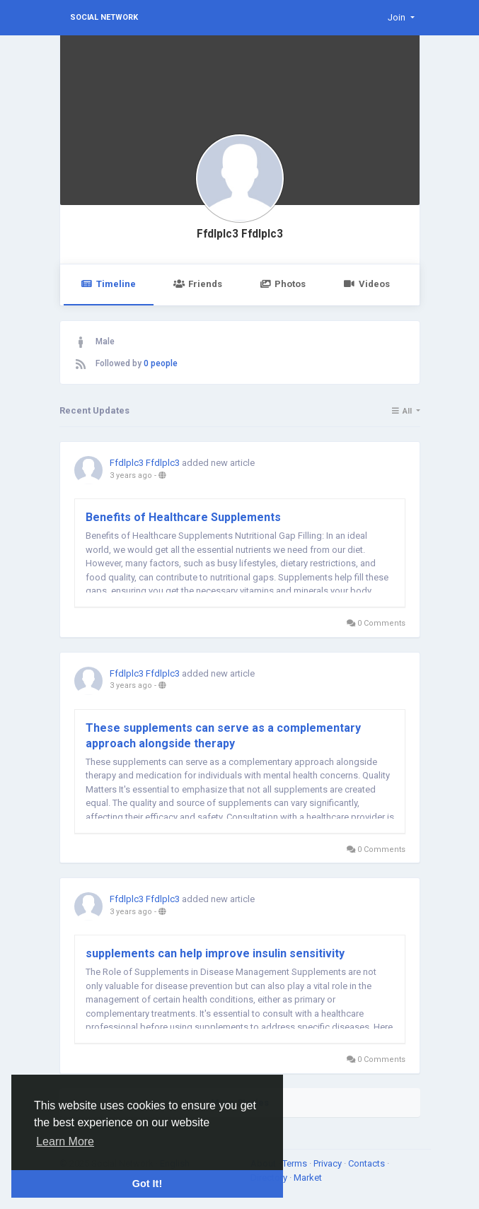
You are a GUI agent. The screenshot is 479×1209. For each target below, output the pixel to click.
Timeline (108, 284)
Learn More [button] (65, 1141)
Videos (366, 284)
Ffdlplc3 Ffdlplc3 (240, 234)
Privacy (328, 1163)
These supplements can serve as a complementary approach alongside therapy (223, 735)
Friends (197, 284)
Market (308, 1177)
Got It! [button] (147, 1183)
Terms (295, 1163)
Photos (283, 284)
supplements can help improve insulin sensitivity (215, 953)
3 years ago (131, 475)
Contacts (367, 1163)
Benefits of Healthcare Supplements (183, 517)
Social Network (104, 17)
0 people (161, 363)
